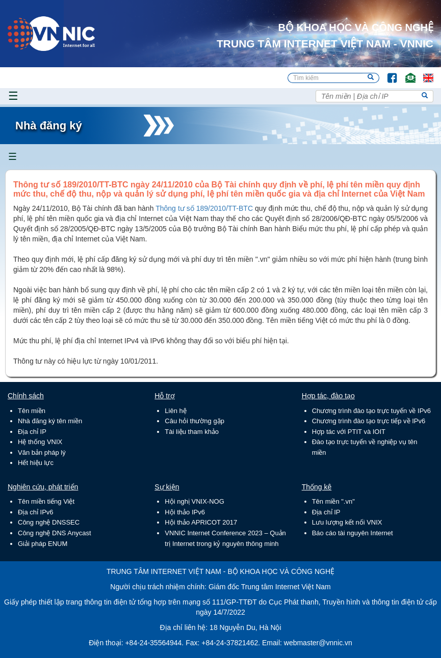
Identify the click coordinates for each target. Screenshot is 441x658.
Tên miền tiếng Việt (46, 501)
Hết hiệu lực (36, 463)
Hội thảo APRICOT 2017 (201, 522)
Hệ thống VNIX (40, 442)
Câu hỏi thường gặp (194, 421)
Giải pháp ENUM (42, 543)
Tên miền (31, 411)
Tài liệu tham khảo (192, 431)
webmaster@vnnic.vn (318, 643)
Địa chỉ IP (32, 431)
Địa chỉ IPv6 (36, 512)
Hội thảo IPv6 (185, 512)
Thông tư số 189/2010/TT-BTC (205, 208)
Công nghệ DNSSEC (49, 522)
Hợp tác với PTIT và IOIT (348, 431)
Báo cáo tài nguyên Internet (352, 533)
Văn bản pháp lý (42, 452)
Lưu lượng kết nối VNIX (347, 522)
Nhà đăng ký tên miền (50, 421)
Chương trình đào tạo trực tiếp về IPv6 (369, 421)
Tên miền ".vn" (333, 501)
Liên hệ (175, 411)
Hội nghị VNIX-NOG (194, 501)
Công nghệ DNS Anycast (54, 533)
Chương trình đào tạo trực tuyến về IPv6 (371, 411)
